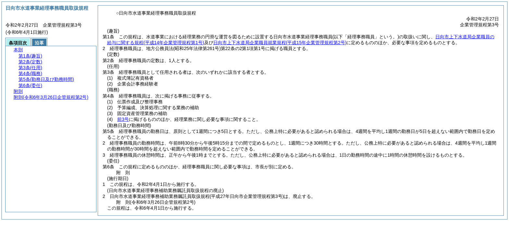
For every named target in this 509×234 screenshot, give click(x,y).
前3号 (123, 119)
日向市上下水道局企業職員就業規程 (280, 42)
